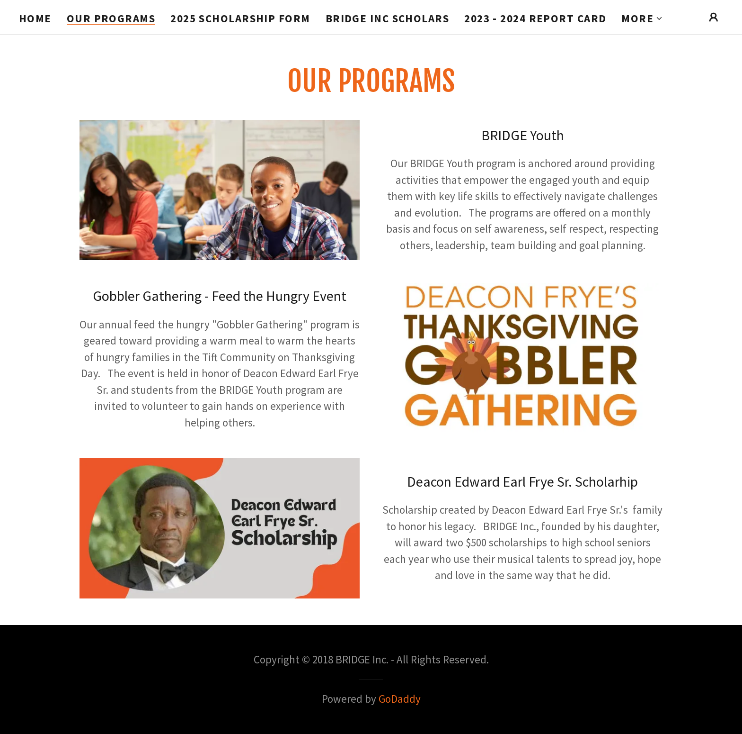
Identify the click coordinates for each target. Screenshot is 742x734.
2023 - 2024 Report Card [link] (535, 18)
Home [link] (35, 18)
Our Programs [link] (111, 19)
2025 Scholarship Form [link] (240, 18)
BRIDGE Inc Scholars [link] (388, 18)
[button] (642, 18)
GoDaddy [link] (400, 699)
